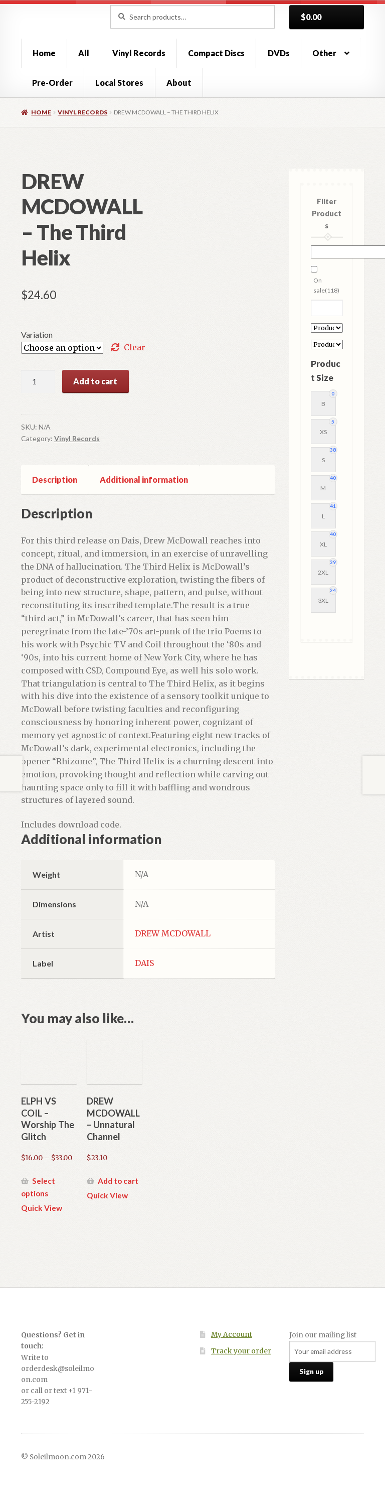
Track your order (241, 1351)
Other (324, 53)
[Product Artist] (327, 328)
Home (44, 53)
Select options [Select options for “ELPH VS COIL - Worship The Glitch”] (38, 1187)
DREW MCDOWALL (173, 933)
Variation (37, 334)
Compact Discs (216, 53)
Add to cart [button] (118, 1180)
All (83, 53)
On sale (326, 285)
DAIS (144, 963)
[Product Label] (327, 344)
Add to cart (95, 381)
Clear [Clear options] (134, 347)
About (178, 82)
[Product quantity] (38, 381)
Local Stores (119, 82)
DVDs (279, 53)
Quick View (41, 1207)
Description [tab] (54, 479)
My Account (231, 1334)
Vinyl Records (138, 53)
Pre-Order (52, 82)
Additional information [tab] (144, 479)
